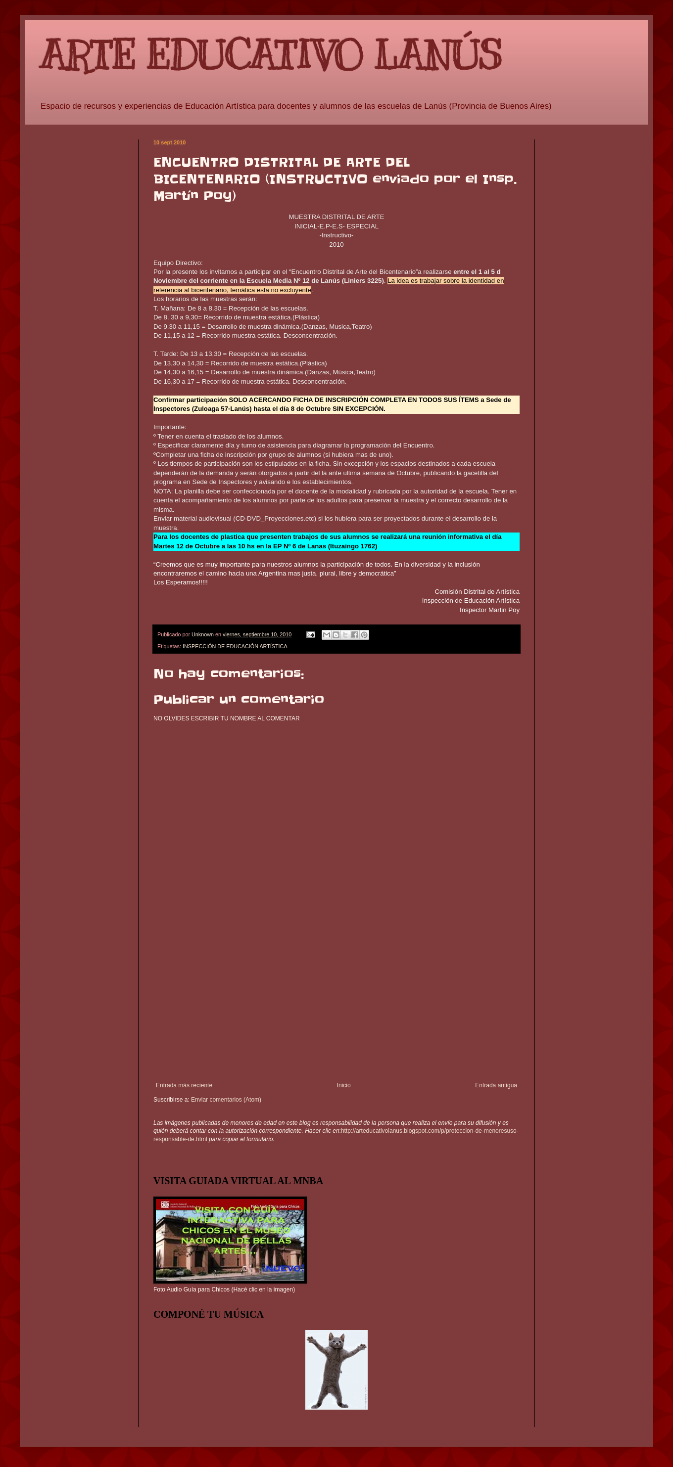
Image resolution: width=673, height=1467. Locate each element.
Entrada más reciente (184, 1085)
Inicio (344, 1085)
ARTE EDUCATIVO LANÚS (271, 55)
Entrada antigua (496, 1085)
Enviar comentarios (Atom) (226, 1099)
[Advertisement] (336, 1007)
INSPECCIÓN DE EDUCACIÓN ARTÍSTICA (235, 646)
